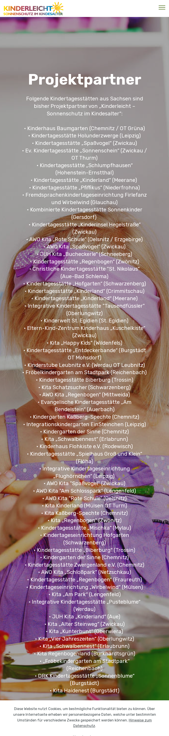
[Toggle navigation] (162, 7)
